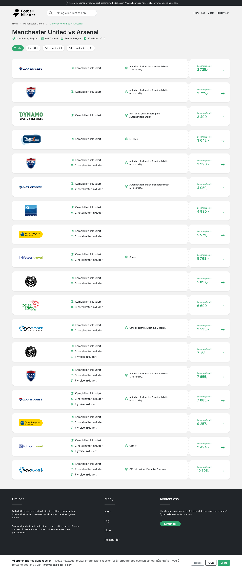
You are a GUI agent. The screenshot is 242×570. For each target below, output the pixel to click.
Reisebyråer (223, 13)
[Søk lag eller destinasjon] (75, 13)
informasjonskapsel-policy (57, 564)
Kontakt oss (170, 524)
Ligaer (211, 13)
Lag (203, 13)
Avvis (211, 562)
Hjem (196, 13)
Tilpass (197, 562)
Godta (223, 562)
